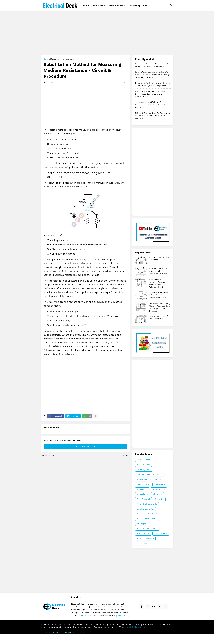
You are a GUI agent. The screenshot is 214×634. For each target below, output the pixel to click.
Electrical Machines (145, 460)
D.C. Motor (159, 499)
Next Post (124, 455)
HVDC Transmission (145, 538)
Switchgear (160, 484)
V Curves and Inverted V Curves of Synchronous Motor (159, 270)
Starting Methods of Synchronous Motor (158, 317)
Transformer (142, 479)
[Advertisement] (107, 33)
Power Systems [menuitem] (138, 5)
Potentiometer (143, 533)
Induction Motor (144, 484)
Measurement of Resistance (62, 59)
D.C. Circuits (142, 543)
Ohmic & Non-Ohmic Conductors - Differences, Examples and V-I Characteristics (151, 94)
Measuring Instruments (147, 504)
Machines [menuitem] (98, 5)
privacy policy (122, 615)
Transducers (142, 489)
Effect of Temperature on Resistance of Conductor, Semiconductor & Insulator (152, 115)
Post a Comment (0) (85, 446)
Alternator (157, 494)
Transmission (142, 494)
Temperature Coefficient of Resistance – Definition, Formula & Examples (151, 104)
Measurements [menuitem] (117, 5)
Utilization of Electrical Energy (150, 474)
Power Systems (143, 470)
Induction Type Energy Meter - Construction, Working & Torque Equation (159, 307)
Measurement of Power (147, 519)
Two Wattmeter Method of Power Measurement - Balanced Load (157, 283)
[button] (170, 5)
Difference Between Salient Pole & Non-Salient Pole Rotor (158, 294)
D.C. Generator (158, 489)
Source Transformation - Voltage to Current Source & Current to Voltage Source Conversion (152, 74)
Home (46, 59)
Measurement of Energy (147, 529)
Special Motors (160, 533)
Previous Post (48, 455)
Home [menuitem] (86, 5)
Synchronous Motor (145, 509)
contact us (87, 615)
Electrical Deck (60, 632)
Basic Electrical (143, 499)
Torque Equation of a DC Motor (159, 258)
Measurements (143, 465)
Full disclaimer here (136, 627)
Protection (156, 479)
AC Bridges (141, 524)
